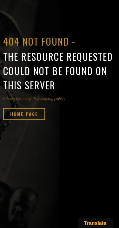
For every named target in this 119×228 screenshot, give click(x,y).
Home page (24, 114)
